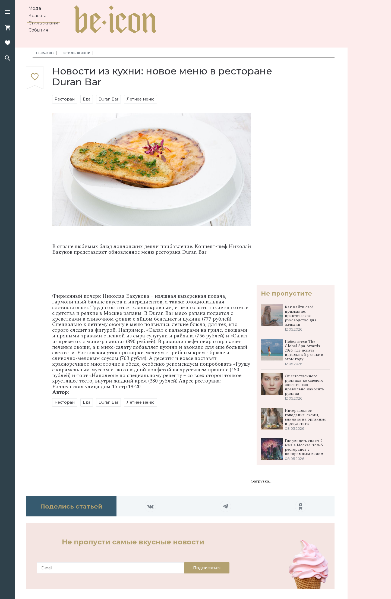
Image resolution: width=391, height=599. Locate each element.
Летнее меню (140, 99)
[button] (7, 12)
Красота (37, 15)
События (38, 30)
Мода (35, 8)
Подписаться (206, 567)
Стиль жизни (43, 23)
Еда (86, 99)
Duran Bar (108, 99)
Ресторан (65, 99)
